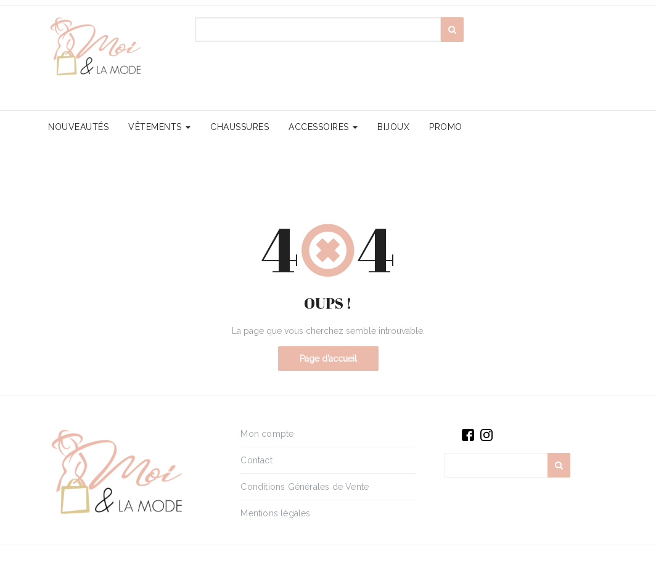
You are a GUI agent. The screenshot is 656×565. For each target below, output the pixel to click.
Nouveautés (78, 127)
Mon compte (266, 434)
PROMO (445, 127)
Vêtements (159, 127)
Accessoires (323, 127)
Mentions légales (275, 513)
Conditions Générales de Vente (304, 487)
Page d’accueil (328, 359)
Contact (256, 460)
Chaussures (239, 127)
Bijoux (393, 127)
